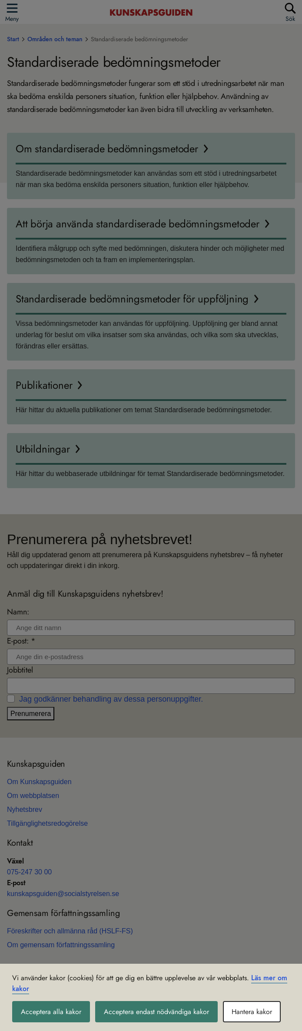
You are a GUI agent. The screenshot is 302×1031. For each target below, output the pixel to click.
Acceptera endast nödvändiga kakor (156, 1012)
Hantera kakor (252, 1012)
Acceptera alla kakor (51, 1012)
